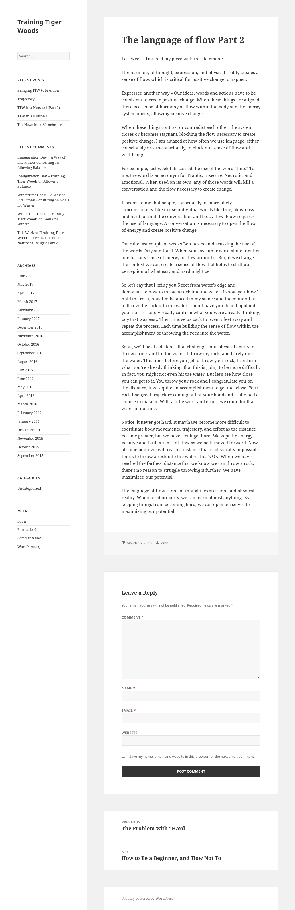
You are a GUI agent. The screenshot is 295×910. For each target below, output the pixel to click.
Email (129, 710)
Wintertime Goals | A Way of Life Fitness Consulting (41, 198)
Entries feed (26, 529)
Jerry (164, 543)
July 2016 (25, 370)
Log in (22, 521)
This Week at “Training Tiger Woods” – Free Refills (40, 235)
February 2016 (29, 412)
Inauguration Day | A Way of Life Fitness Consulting (41, 160)
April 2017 (26, 293)
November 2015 (30, 438)
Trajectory (26, 99)
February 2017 (29, 310)
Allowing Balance (31, 167)
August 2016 (27, 361)
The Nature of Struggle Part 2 (40, 240)
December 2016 (30, 327)
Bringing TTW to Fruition (38, 90)
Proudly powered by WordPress (147, 898)
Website (130, 732)
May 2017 (25, 284)
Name (129, 688)
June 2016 (25, 378)
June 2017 (25, 275)
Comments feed (29, 538)
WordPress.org (29, 546)
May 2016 (25, 387)
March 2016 (27, 404)
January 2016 (28, 421)
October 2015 (28, 447)
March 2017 (27, 301)
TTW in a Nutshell (32, 116)
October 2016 (28, 344)
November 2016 (30, 335)
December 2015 (30, 429)
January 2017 (28, 318)
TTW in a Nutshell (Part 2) (38, 107)
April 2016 (26, 395)
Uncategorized (29, 488)
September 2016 (30, 353)
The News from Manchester (39, 124)
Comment (133, 617)
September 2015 (30, 455)
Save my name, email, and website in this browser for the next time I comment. (192, 756)
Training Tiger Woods (39, 26)
